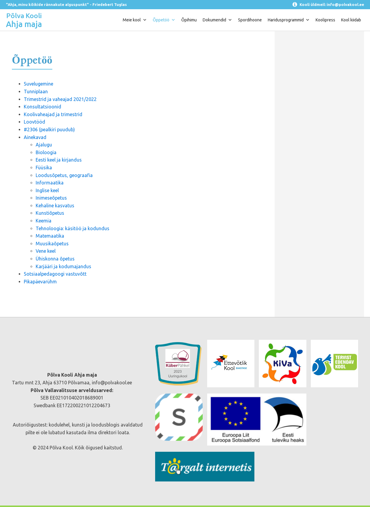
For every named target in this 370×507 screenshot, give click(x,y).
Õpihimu (189, 20)
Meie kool (135, 20)
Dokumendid (217, 20)
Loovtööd (34, 121)
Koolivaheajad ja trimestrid (53, 114)
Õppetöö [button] (164, 20)
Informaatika (50, 182)
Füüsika (44, 167)
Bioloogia (46, 152)
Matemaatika (50, 236)
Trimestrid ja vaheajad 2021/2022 (60, 99)
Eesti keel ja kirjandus (59, 159)
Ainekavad (35, 137)
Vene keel (46, 251)
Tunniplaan (36, 91)
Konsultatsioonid (42, 106)
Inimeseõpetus (51, 197)
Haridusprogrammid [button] (289, 20)
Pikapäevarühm (40, 281)
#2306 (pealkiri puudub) (49, 129)
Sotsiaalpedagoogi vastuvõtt (55, 274)
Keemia (43, 220)
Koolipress (325, 20)
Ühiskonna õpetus (55, 258)
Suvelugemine (38, 83)
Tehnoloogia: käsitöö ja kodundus (72, 228)
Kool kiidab (351, 20)
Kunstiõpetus (50, 213)
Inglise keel (47, 190)
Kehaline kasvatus (55, 205)
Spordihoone (250, 20)
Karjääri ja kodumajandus (63, 266)
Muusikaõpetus (52, 243)
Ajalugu (44, 144)
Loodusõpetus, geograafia (64, 175)
